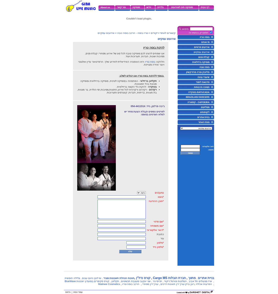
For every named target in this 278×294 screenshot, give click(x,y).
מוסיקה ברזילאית (200, 62)
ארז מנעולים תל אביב (200, 281)
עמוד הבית (78, 292)
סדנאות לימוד (202, 82)
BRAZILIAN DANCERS (197, 97)
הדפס (67, 292)
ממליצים (205, 107)
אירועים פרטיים (201, 47)
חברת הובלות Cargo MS (169, 278)
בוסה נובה (204, 67)
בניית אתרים (203, 117)
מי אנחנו (205, 42)
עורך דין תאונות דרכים (172, 284)
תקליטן (115, 281)
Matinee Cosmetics (109, 284)
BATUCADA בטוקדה (198, 92)
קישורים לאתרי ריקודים (163, 33)
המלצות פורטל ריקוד (175, 281)
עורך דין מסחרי (150, 284)
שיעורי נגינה (203, 77)
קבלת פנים (203, 57)
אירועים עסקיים (201, 52)
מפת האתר (203, 122)
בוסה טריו (204, 37)
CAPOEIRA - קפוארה (198, 102)
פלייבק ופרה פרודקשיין (197, 72)
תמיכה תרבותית (201, 87)
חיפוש (185, 29)
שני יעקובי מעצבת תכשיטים (136, 281)
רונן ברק (189, 284)
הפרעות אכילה (204, 284)
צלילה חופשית (72, 278)
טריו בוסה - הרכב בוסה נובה (132, 33)
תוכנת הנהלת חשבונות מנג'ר (118, 278)
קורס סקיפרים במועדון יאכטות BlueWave (87, 281)
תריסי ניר (157, 281)
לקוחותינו (204, 112)
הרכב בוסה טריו (130, 284)
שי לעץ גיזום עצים (91, 278)
